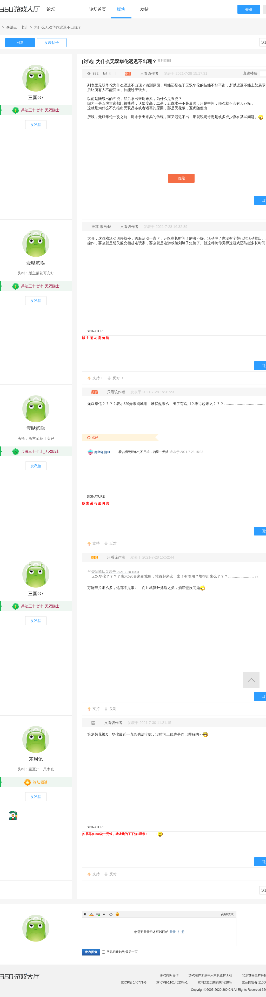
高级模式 (227, 914)
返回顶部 (251, 680)
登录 (248, 9)
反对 (117, 378)
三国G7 (36, 97)
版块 (121, 9)
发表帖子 (51, 42)
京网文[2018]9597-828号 (215, 982)
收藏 (181, 178)
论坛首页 (97, 9)
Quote (104, 914)
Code (111, 914)
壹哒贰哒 (35, 263)
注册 (181, 932)
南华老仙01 (102, 452)
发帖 (144, 9)
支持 (97, 378)
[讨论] (88, 61)
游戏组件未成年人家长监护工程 (210, 975)
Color (91, 914)
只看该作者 (149, 73)
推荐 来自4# (101, 227)
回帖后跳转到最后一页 (120, 952)
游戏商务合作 (169, 975)
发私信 (35, 125)
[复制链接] (164, 60)
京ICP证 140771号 (134, 982)
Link (98, 914)
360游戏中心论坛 (30, 11)
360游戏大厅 (25, 979)
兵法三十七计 (17, 27)
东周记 (36, 759)
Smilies (117, 914)
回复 (20, 42)
